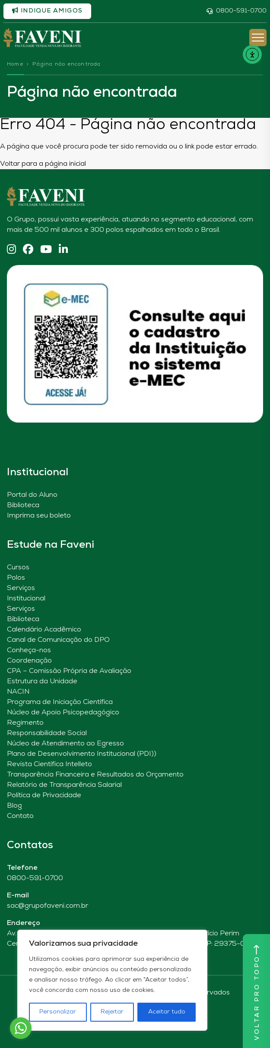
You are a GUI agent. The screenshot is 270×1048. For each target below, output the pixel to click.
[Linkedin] (63, 250)
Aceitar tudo (166, 1012)
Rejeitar (112, 1012)
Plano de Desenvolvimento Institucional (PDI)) (81, 754)
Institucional (26, 598)
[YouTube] (46, 250)
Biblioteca (23, 505)
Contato (20, 816)
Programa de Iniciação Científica (60, 702)
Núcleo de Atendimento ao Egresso (65, 743)
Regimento (25, 723)
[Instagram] (11, 250)
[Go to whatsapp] (21, 1028)
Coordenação (29, 660)
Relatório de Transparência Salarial (64, 785)
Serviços (21, 588)
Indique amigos (47, 10)
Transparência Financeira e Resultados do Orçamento (95, 774)
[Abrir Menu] (258, 37)
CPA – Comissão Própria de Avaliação (69, 671)
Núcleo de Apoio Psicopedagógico (63, 712)
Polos (16, 578)
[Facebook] (28, 250)
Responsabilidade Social (47, 733)
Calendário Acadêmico (44, 629)
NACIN (18, 691)
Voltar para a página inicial (43, 164)
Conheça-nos (29, 650)
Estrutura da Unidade (42, 681)
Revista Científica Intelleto (49, 764)
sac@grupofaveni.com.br (47, 906)
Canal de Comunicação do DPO (58, 640)
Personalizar (57, 1012)
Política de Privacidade (44, 795)
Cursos (18, 567)
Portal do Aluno (32, 495)
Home (15, 64)
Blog (14, 805)
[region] (112, 980)
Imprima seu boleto (39, 515)
